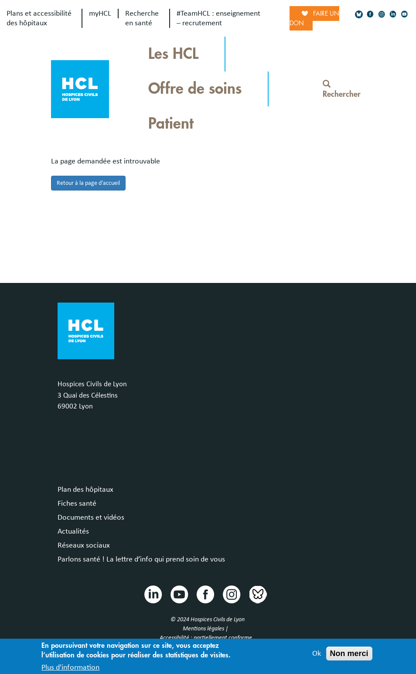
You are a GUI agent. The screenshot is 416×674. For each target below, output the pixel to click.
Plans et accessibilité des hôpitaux (39, 18)
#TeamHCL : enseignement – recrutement (218, 18)
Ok (316, 655)
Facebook (205, 594)
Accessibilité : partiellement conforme (206, 638)
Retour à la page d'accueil (88, 183)
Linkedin (153, 594)
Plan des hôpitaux (85, 490)
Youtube (179, 594)
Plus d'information (70, 669)
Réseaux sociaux (84, 545)
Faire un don (314, 18)
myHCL (100, 13)
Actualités (73, 531)
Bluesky (257, 594)
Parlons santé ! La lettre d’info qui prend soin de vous (141, 559)
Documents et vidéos (91, 517)
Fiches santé (77, 503)
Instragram (231, 594)
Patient (171, 123)
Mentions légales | (206, 629)
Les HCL (173, 53)
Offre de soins (195, 88)
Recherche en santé (142, 18)
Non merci (349, 655)
